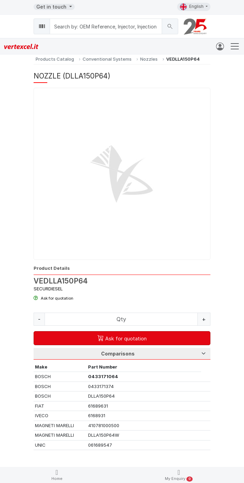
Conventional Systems (107, 59)
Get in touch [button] (52, 7)
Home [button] (56, 475)
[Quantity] (121, 319)
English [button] (192, 6)
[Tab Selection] (122, 354)
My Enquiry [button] (179, 475)
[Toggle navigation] (235, 46)
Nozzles (149, 59)
